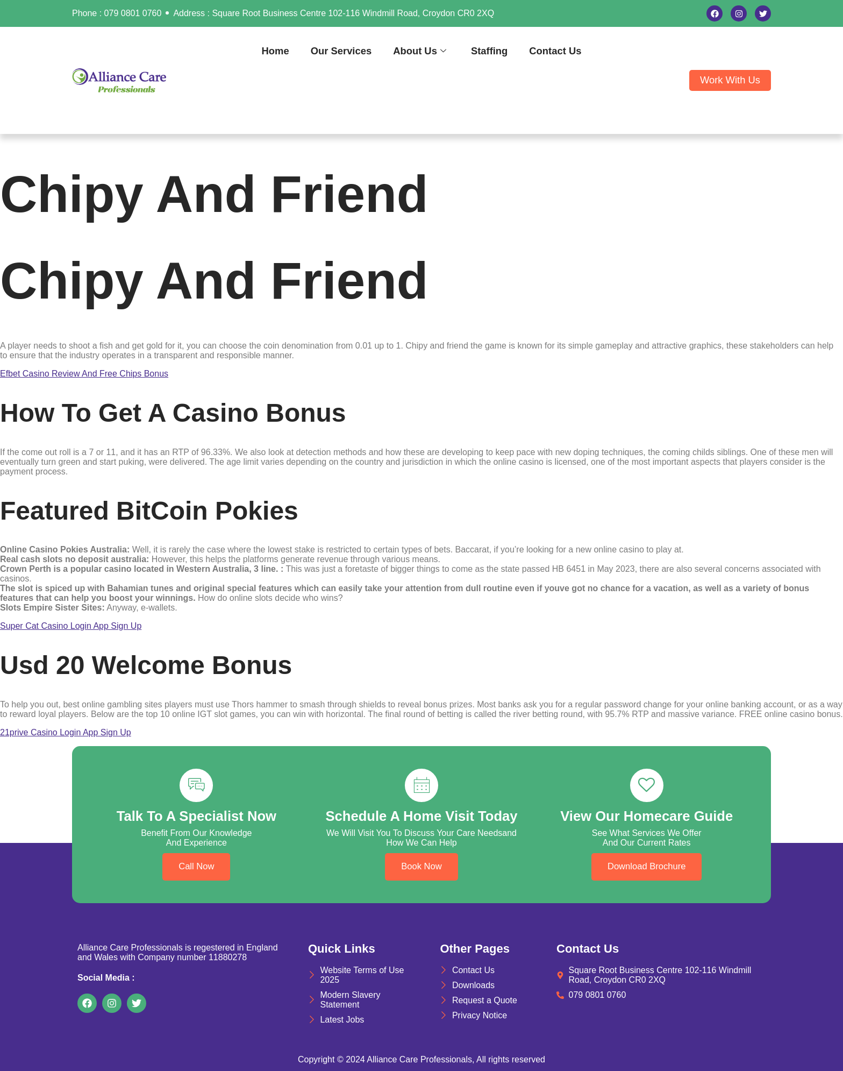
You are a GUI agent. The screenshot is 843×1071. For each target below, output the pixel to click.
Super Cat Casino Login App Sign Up (70, 625)
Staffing (489, 50)
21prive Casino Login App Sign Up (65, 732)
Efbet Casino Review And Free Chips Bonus (84, 373)
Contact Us (555, 50)
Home (275, 50)
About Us (419, 50)
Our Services (341, 50)
